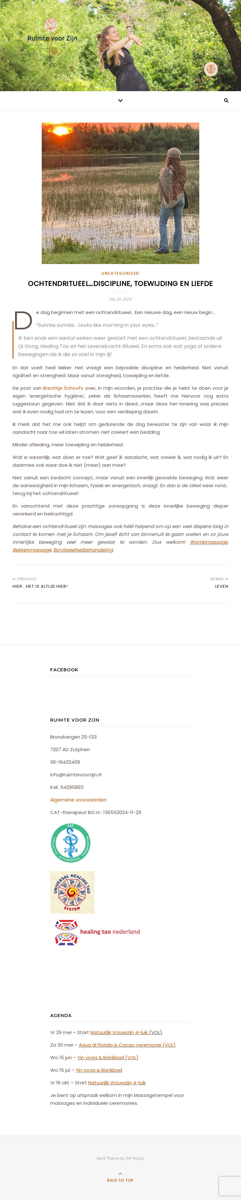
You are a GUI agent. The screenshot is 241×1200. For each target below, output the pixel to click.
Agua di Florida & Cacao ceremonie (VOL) (127, 1045)
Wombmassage (209, 542)
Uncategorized (120, 273)
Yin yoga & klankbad (99, 1070)
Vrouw (119, 1032)
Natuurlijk (100, 1032)
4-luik (141, 1032)
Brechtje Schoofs (63, 388)
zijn (130, 1032)
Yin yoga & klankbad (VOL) (108, 1057)
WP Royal (134, 1158)
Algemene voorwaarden (78, 799)
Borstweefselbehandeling (83, 550)
